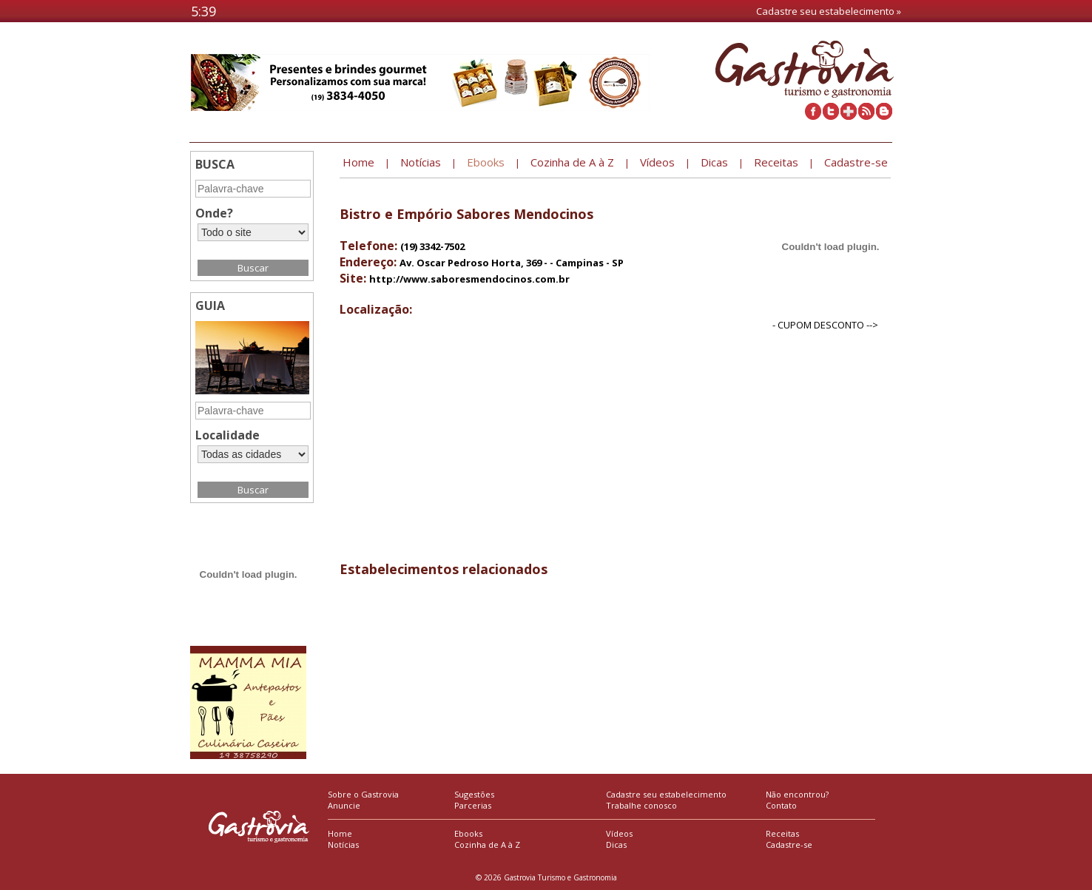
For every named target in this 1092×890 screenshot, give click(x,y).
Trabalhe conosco (641, 805)
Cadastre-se (789, 844)
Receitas (782, 833)
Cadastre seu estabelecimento (666, 794)
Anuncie (344, 805)
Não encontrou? (797, 794)
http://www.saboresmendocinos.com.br (469, 279)
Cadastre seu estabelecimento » (828, 11)
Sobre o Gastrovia (363, 794)
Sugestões (474, 794)
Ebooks (468, 833)
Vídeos (619, 833)
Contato (781, 805)
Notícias (343, 844)
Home (340, 833)
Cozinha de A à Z (487, 844)
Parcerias (472, 805)
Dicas (616, 844)
